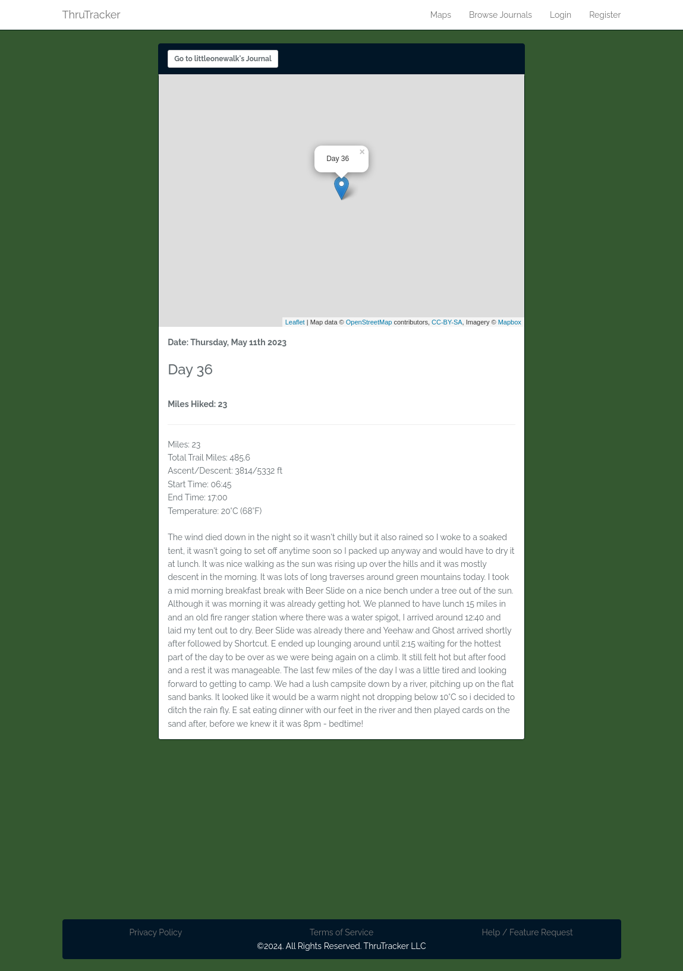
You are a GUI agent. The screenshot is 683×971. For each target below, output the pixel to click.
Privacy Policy (155, 932)
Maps (440, 15)
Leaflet (295, 322)
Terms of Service (341, 932)
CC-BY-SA (447, 322)
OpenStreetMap (369, 322)
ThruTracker (91, 12)
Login (560, 15)
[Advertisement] (341, 836)
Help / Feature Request (526, 932)
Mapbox (509, 322)
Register (605, 15)
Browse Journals (500, 15)
